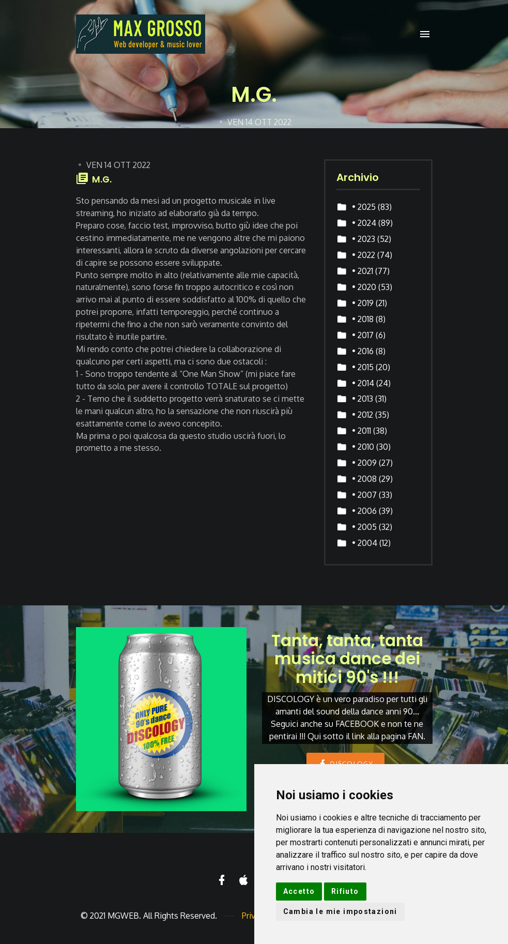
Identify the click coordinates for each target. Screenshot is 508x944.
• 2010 (363, 446)
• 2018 (363, 319)
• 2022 (363, 255)
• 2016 (363, 351)
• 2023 (363, 239)
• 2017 (363, 335)
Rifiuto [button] (345, 891)
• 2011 (361, 430)
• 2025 (364, 207)
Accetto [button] (299, 891)
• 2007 (364, 495)
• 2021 (362, 271)
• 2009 (364, 463)
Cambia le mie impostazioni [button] (340, 911)
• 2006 (364, 511)
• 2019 (363, 303)
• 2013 (362, 398)
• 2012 (362, 414)
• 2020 (364, 287)
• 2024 (364, 223)
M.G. (102, 179)
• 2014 (363, 383)
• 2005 (364, 527)
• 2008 (364, 479)
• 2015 (363, 367)
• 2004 (364, 543)
